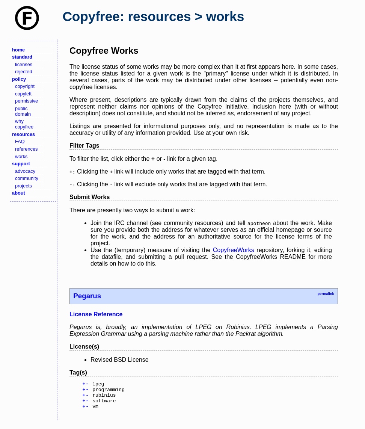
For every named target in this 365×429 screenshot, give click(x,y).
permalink (325, 294)
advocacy (25, 171)
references (26, 149)
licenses (23, 64)
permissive (26, 101)
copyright (25, 86)
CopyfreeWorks (233, 250)
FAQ (20, 141)
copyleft (23, 94)
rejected (23, 71)
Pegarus (87, 296)
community (26, 178)
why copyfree (24, 124)
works (21, 156)
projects (23, 186)
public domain (23, 111)
